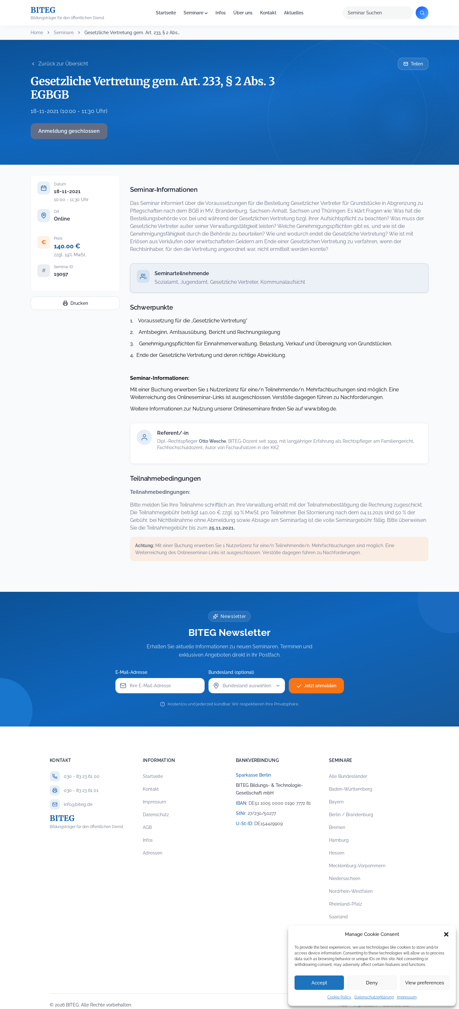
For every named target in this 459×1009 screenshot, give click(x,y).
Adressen (152, 852)
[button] (446, 934)
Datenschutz (156, 814)
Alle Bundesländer (348, 776)
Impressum (407, 997)
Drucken (75, 303)
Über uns (242, 12)
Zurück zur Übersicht (59, 64)
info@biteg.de (78, 804)
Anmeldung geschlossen (69, 131)
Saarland (338, 916)
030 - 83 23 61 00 (81, 776)
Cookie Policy (339, 997)
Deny (372, 983)
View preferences (424, 983)
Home (37, 32)
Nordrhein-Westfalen (351, 891)
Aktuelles (293, 12)
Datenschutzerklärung (374, 997)
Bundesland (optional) (231, 672)
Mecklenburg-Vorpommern (357, 865)
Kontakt (268, 12)
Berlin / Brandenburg (351, 814)
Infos (220, 12)
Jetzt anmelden (316, 685)
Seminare (193, 12)
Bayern (336, 801)
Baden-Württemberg (350, 789)
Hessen (336, 852)
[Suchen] (422, 12)
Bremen (337, 827)
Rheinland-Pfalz (345, 904)
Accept (319, 983)
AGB (147, 827)
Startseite (166, 12)
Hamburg (339, 840)
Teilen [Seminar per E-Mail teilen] (413, 63)
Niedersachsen (344, 878)
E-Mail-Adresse (131, 672)
